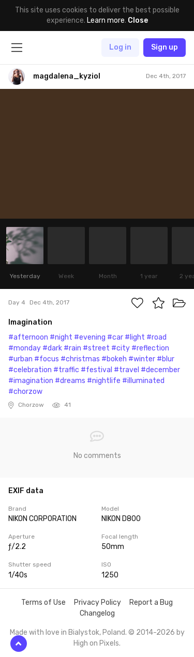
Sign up (164, 47)
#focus (46, 359)
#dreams (70, 380)
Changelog (97, 613)
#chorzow (25, 391)
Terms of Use (43, 602)
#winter (141, 359)
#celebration (30, 369)
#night (61, 337)
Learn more (106, 20)
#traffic (66, 369)
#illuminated (143, 380)
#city (120, 348)
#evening (90, 337)
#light (135, 337)
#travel (126, 369)
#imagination (30, 380)
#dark (52, 348)
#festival (96, 369)
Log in (120, 47)
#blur (165, 359)
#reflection (150, 348)
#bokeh (114, 359)
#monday (24, 348)
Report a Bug (151, 602)
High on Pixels (96, 643)
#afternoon (28, 337)
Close (138, 20)
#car (115, 337)
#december (160, 369)
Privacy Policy (97, 602)
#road (156, 337)
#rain (72, 348)
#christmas (80, 359)
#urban (20, 359)
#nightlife (104, 380)
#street (96, 348)
